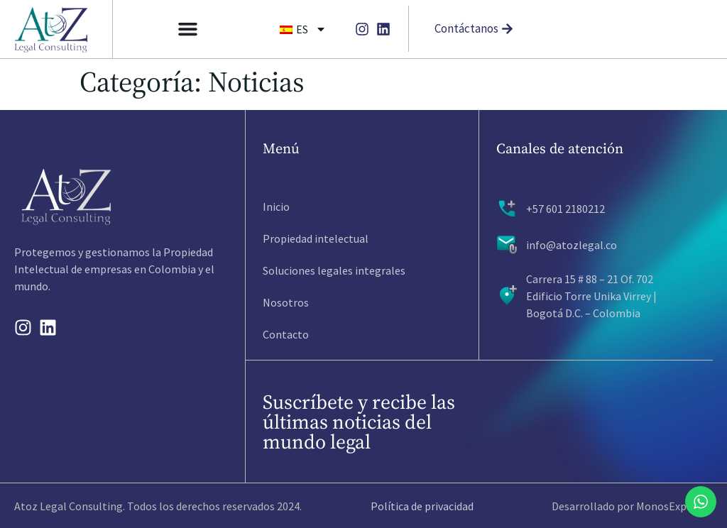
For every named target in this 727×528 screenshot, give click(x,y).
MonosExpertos (674, 506)
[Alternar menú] (187, 28)
